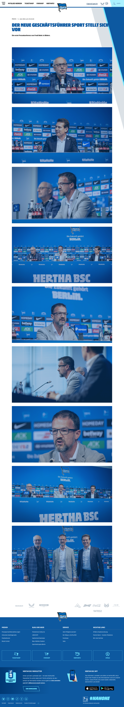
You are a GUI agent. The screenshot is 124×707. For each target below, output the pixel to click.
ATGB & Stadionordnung (100, 632)
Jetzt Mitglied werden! (69, 632)
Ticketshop (29, 3)
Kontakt (4, 703)
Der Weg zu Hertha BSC (70, 635)
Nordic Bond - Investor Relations (103, 635)
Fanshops (65, 638)
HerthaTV (50, 3)
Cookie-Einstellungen (30, 703)
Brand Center (6, 641)
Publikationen (6, 638)
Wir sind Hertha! (98, 638)
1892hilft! (35, 635)
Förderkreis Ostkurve (38, 632)
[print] (38, 703)
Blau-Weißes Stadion (38, 641)
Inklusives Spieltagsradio (9, 635)
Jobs (64, 641)
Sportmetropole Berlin (38, 644)
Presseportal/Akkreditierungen (11, 632)
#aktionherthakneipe (38, 638)
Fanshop (40, 3)
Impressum (11, 703)
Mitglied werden (15, 3)
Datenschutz (19, 703)
